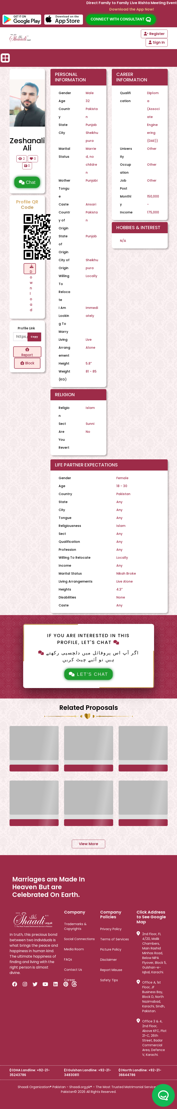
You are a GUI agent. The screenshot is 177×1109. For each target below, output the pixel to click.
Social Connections (79, 939)
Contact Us (73, 969)
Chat (27, 182)
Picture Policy (110, 949)
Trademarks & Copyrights (75, 926)
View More (88, 843)
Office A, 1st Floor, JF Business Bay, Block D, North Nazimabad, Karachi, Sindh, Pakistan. (151, 997)
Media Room (74, 949)
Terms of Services (114, 939)
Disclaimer (108, 959)
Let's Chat (88, 674)
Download (31, 269)
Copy (34, 336)
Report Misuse (111, 970)
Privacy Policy (111, 929)
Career (69, 980)
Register (154, 33)
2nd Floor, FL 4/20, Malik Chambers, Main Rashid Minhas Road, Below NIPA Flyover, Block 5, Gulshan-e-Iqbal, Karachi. (152, 953)
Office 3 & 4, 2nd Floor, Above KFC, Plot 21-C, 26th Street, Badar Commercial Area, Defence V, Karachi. (152, 1038)
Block (27, 363)
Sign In (157, 42)
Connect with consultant (121, 20)
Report (27, 352)
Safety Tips (109, 980)
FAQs (68, 959)
